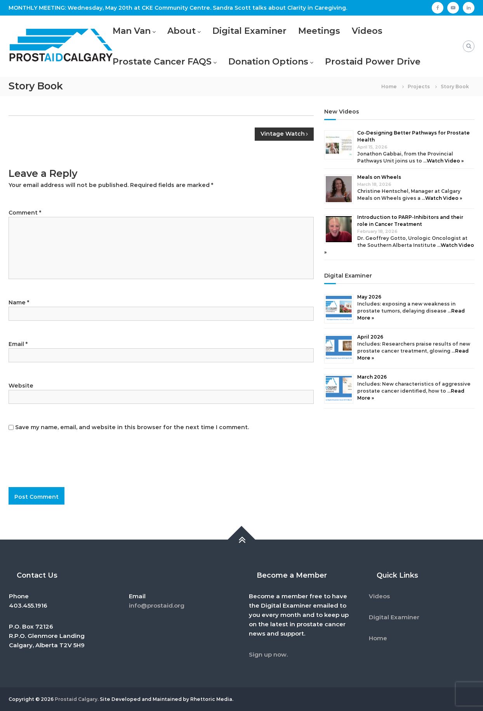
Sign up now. (268, 654)
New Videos (341, 111)
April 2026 (370, 337)
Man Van (132, 31)
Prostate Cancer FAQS (162, 61)
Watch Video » (445, 161)
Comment (25, 212)
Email (18, 344)
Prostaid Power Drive (372, 61)
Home (378, 638)
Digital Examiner (249, 31)
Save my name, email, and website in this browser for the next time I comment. (132, 427)
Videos (367, 31)
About (181, 31)
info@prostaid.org (156, 605)
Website (21, 385)
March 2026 (372, 377)
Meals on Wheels (379, 177)
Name (19, 302)
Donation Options (268, 61)
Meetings (319, 31)
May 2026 (369, 297)
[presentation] (61, 467)
